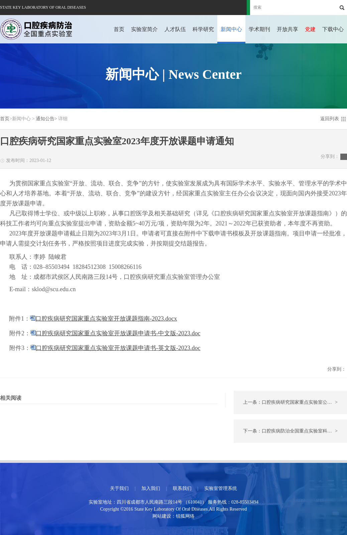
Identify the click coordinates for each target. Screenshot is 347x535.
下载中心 (333, 29)
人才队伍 (175, 29)
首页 (119, 29)
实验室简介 (144, 29)
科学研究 (203, 29)
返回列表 (329, 118)
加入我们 (150, 488)
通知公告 (45, 118)
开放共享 (287, 29)
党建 (310, 29)
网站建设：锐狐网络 (173, 516)
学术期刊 (259, 29)
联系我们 (182, 488)
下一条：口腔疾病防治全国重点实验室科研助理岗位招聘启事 (295, 431)
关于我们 (119, 488)
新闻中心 (231, 29)
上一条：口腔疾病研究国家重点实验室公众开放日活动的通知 (295, 402)
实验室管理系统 (220, 488)
